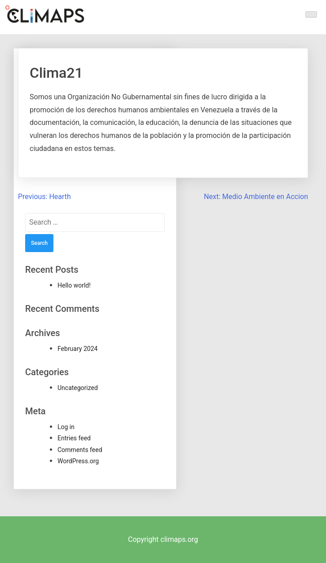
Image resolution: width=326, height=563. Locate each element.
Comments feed (79, 449)
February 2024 (77, 348)
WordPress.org (78, 461)
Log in (66, 426)
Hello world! (74, 285)
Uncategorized (77, 387)
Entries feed (74, 438)
